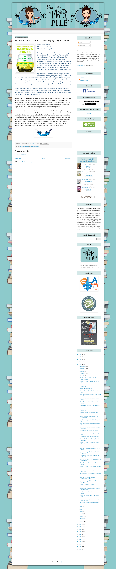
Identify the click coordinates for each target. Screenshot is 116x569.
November (83, 368)
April (81, 514)
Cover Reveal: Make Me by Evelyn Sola (89, 436)
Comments (81, 45)
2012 (80, 544)
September (83, 373)
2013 (80, 541)
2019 (80, 526)
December (83, 366)
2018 (80, 529)
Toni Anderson (89, 167)
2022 (80, 361)
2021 (80, 364)
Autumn (82, 77)
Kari (28, 146)
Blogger (61, 561)
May (81, 511)
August (82, 375)
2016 (80, 534)
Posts (80, 42)
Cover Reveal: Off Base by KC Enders (89, 430)
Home (15, 32)
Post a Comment (21, 154)
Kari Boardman (84, 80)
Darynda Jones (23, 146)
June (81, 509)
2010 (80, 549)
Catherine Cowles (89, 175)
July (81, 507)
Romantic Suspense (34, 146)
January (82, 521)
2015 (80, 536)
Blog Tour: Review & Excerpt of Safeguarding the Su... (87, 478)
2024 (80, 357)
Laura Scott (89, 190)
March (82, 516)
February (82, 518)
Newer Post (18, 158)
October (82, 371)
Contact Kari (80, 65)
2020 (80, 524)
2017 (80, 531)
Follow (89, 113)
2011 (80, 546)
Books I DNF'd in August (86, 388)
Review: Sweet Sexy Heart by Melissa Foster (90, 446)
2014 (80, 539)
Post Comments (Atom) (28, 161)
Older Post (68, 158)
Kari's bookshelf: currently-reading (87, 160)
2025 (80, 354)
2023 (80, 359)
